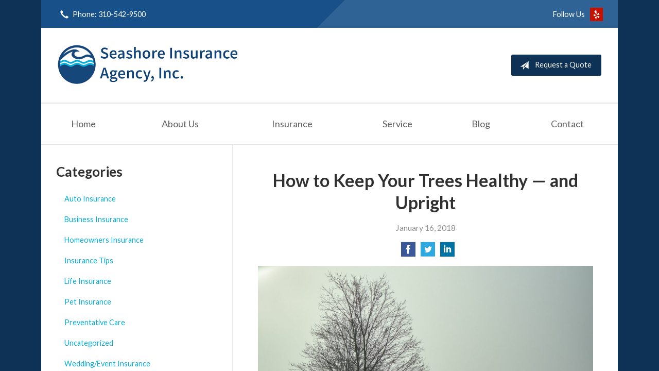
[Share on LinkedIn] (447, 252)
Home (83, 123)
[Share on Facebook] (408, 252)
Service (397, 123)
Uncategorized (88, 343)
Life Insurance (87, 281)
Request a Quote (554, 65)
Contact (567, 123)
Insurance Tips (88, 260)
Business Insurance (96, 219)
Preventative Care (94, 322)
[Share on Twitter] (428, 252)
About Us (180, 123)
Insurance (292, 123)
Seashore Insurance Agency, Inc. (148, 65)
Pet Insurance (87, 301)
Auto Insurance (90, 198)
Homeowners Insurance (104, 239)
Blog (481, 123)
